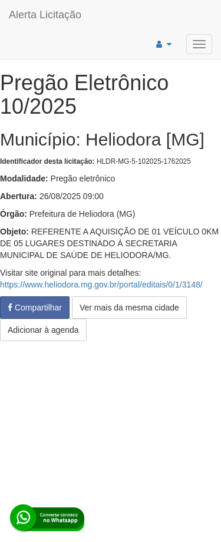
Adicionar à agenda (43, 330)
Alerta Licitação (45, 15)
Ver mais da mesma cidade (129, 307)
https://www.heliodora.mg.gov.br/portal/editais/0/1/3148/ (101, 284)
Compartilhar (35, 307)
